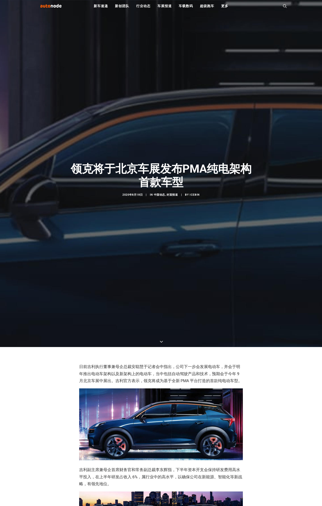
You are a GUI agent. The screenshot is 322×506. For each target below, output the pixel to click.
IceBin (195, 213)
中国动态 (159, 213)
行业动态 (143, 9)
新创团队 (122, 9)
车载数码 (186, 9)
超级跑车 (207, 9)
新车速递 (101, 9)
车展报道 (164, 9)
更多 (224, 9)
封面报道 (172, 213)
